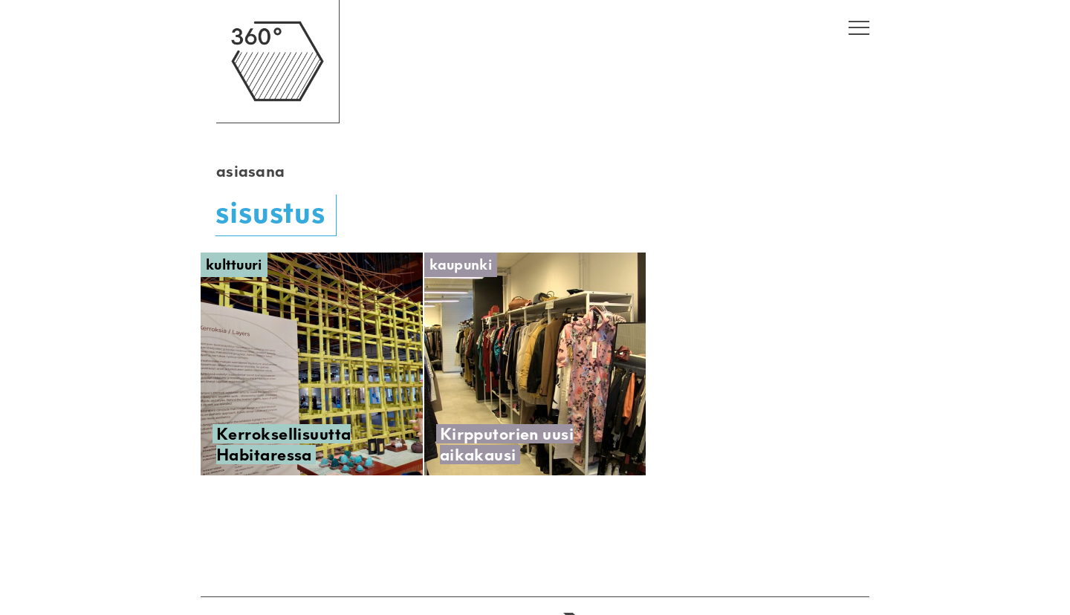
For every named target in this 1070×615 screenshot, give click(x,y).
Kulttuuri (234, 264)
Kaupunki (460, 264)
